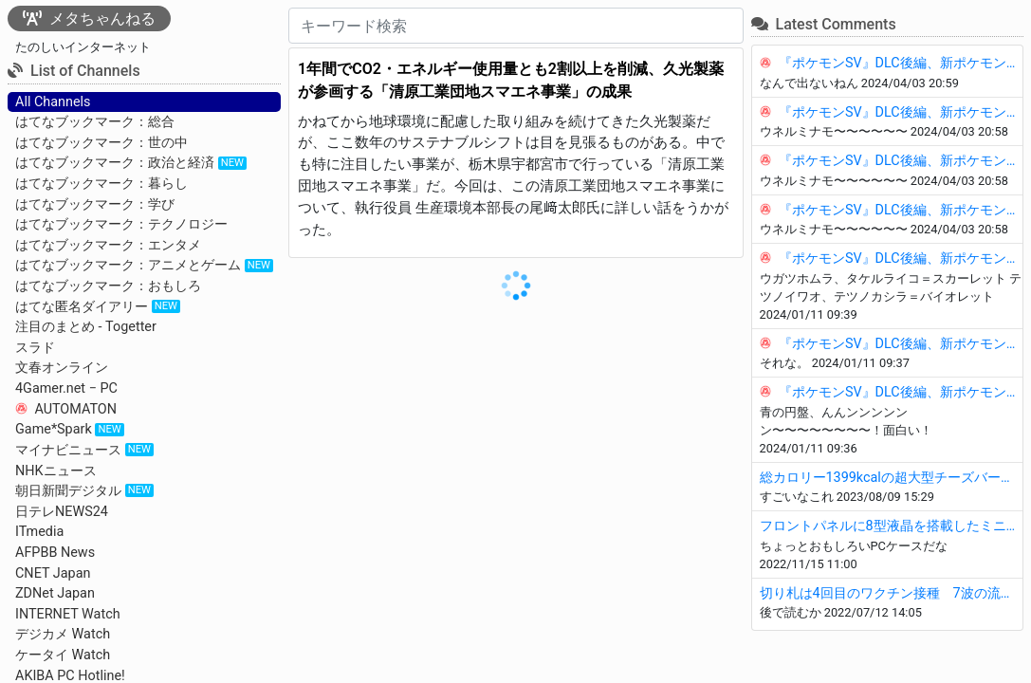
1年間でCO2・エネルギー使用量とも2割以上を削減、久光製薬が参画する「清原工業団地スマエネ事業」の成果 (511, 80)
